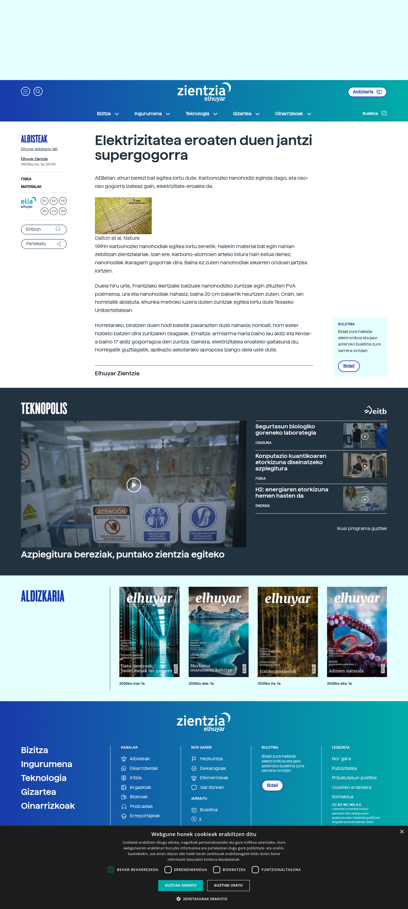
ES (53, 201)
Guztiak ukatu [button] (228, 885)
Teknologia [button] (202, 114)
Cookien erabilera (351, 787)
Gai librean (207, 788)
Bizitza (34, 750)
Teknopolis (44, 407)
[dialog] (204, 867)
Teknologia (44, 778)
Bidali (349, 366)
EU (45, 201)
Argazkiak (136, 788)
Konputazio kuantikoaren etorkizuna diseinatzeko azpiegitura (290, 462)
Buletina (375, 113)
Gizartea (38, 792)
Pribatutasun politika (354, 777)
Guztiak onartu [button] (181, 885)
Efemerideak (209, 778)
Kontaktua (342, 796)
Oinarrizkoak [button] (293, 114)
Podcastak (137, 807)
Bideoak (134, 797)
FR (63, 201)
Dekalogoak (208, 769)
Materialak (31, 187)
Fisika (26, 179)
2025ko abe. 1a (201, 683)
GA (63, 211)
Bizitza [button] (108, 114)
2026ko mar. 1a (132, 683)
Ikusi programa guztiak (362, 528)
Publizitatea (344, 768)
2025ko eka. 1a (339, 683)
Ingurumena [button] (152, 114)
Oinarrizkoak (48, 806)
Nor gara (341, 758)
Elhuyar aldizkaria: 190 (39, 149)
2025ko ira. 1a (269, 683)
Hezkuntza (207, 759)
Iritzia (131, 778)
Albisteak (34, 138)
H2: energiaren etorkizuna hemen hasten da (291, 492)
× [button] (401, 832)
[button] (25, 91)
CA (54, 211)
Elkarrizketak (139, 769)
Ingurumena (46, 764)
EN (45, 211)
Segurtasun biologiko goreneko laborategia (285, 429)
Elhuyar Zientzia (34, 159)
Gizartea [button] (246, 114)
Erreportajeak (140, 816)
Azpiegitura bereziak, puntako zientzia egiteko (122, 554)
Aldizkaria (367, 92)
